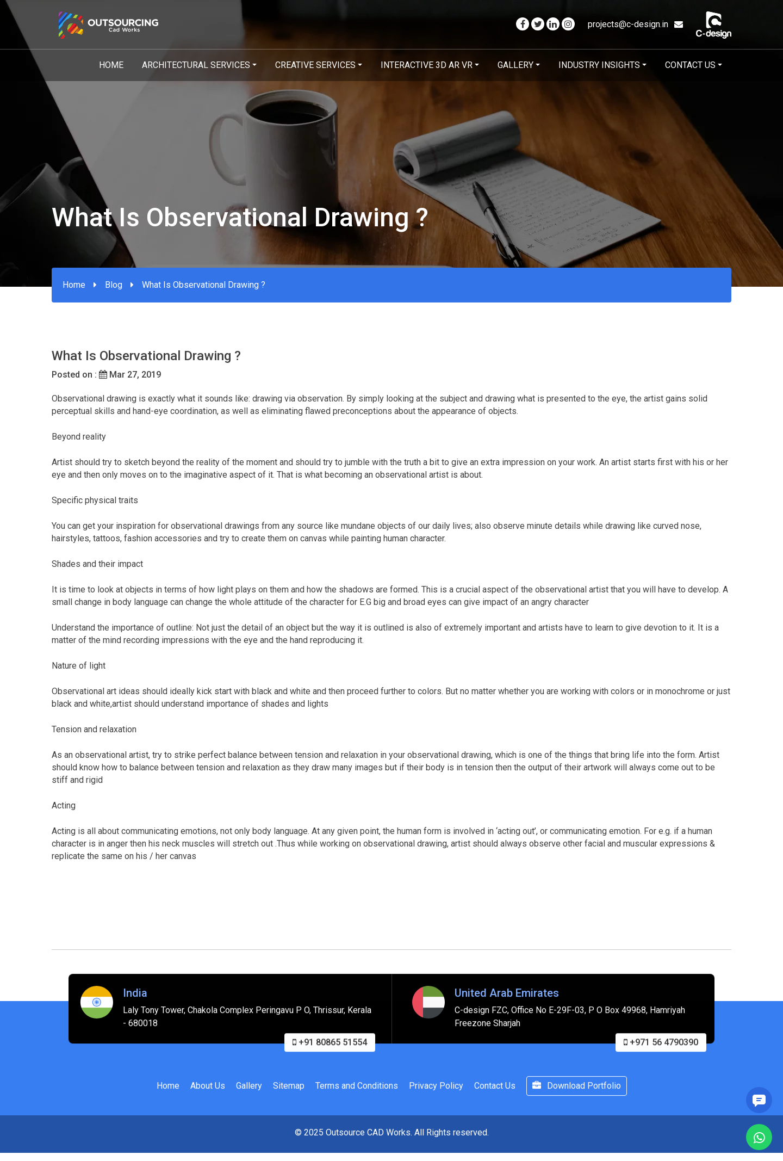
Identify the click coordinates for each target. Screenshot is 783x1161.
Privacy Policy (436, 1093)
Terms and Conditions (356, 1093)
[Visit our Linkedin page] (553, 24)
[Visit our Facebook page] (522, 24)
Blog (113, 285)
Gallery (515, 65)
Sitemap (288, 1093)
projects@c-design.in (635, 24)
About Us (207, 1093)
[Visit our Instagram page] (568, 24)
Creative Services (315, 65)
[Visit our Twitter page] (537, 24)
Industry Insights (599, 65)
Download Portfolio (576, 1093)
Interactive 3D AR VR (427, 65)
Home (111, 65)
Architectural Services (196, 65)
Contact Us (690, 65)
